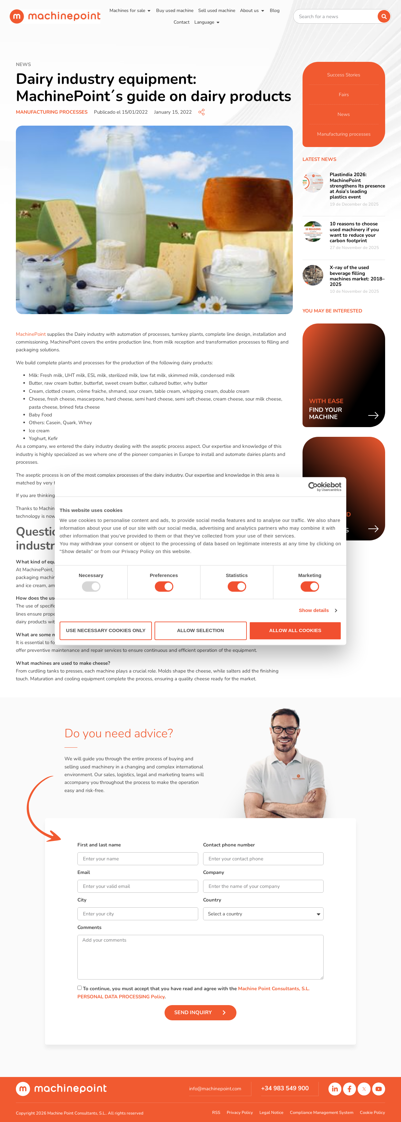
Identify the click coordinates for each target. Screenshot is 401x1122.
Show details (314, 610)
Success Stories (343, 75)
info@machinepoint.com (215, 1088)
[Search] (384, 16)
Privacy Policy (240, 1113)
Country (212, 900)
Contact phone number (229, 845)
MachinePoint (31, 334)
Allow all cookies (295, 630)
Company (213, 873)
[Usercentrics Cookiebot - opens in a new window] (313, 487)
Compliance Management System (321, 1113)
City (81, 900)
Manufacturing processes (51, 112)
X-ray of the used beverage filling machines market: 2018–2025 (357, 276)
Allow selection (200, 630)
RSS (216, 1113)
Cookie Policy (372, 1113)
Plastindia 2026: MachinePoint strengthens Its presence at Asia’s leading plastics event (357, 185)
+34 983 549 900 (285, 1088)
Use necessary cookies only (105, 630)
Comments (89, 928)
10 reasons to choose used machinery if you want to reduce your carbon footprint (354, 232)
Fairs (344, 94)
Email (83, 873)
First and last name (99, 845)
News (344, 114)
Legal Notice (271, 1113)
